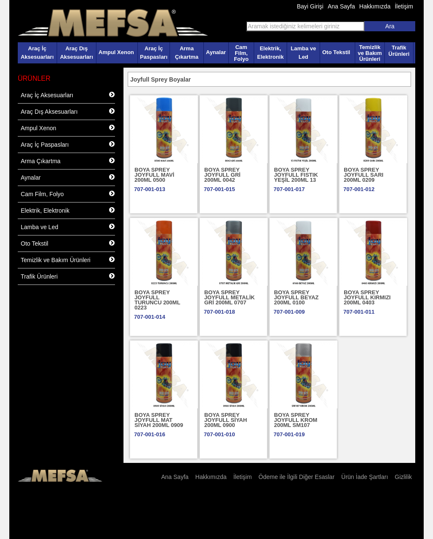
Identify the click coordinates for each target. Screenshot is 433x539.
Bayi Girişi (310, 6)
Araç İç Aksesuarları (37, 52)
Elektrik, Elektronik (270, 52)
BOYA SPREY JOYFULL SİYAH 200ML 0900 (225, 420)
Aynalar (216, 52)
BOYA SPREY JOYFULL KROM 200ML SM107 (295, 420)
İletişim (404, 6)
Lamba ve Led (303, 52)
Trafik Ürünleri (399, 50)
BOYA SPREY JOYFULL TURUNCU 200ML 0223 (157, 300)
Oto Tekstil (336, 52)
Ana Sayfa (341, 6)
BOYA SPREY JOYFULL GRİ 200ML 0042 (222, 175)
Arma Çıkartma (187, 52)
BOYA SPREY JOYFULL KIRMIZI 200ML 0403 (367, 297)
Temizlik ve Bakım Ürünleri (370, 53)
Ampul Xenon (116, 52)
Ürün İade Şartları (364, 476)
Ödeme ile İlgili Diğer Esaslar (296, 476)
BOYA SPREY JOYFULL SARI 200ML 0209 (364, 175)
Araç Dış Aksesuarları (76, 52)
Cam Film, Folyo (241, 53)
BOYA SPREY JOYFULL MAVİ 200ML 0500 (154, 175)
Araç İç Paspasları (153, 52)
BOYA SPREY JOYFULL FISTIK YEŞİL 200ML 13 (296, 175)
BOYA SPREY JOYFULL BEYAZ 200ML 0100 (296, 297)
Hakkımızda (375, 6)
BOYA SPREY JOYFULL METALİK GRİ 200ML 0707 (229, 297)
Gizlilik (403, 476)
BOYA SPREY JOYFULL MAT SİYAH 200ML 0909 (158, 420)
